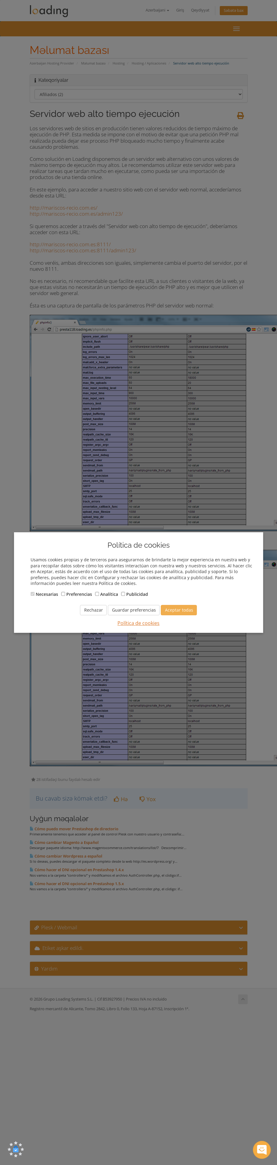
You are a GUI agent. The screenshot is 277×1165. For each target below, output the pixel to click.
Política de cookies (138, 623)
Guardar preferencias (134, 610)
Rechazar (93, 610)
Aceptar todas (179, 610)
